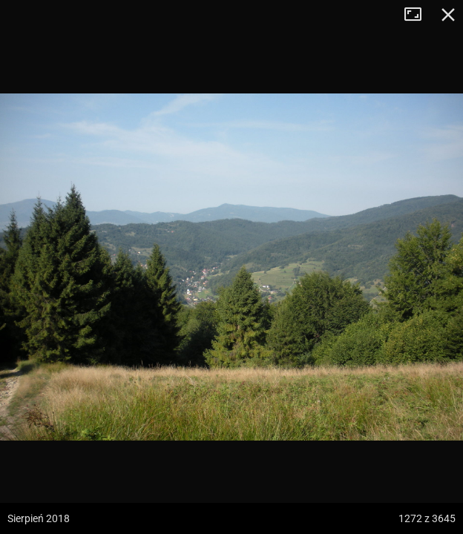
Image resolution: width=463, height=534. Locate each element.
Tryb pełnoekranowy (418, 15)
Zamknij (448, 15)
